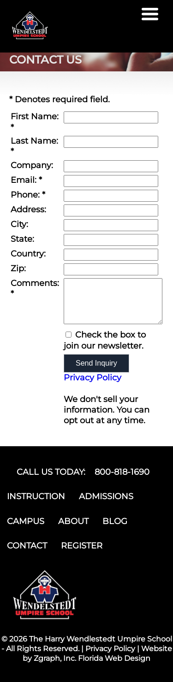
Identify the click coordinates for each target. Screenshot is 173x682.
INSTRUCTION (36, 496)
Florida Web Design (114, 658)
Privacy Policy (92, 378)
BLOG (114, 521)
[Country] (111, 255)
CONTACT (27, 546)
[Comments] (113, 301)
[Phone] (111, 196)
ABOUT (73, 521)
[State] (111, 240)
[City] (111, 225)
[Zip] (111, 269)
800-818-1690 (122, 472)
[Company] (111, 166)
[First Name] (111, 117)
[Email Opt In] (69, 335)
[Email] (111, 181)
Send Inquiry (96, 363)
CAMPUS (25, 521)
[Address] (111, 210)
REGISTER (81, 546)
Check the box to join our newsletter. (105, 340)
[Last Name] (111, 142)
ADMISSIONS (106, 496)
